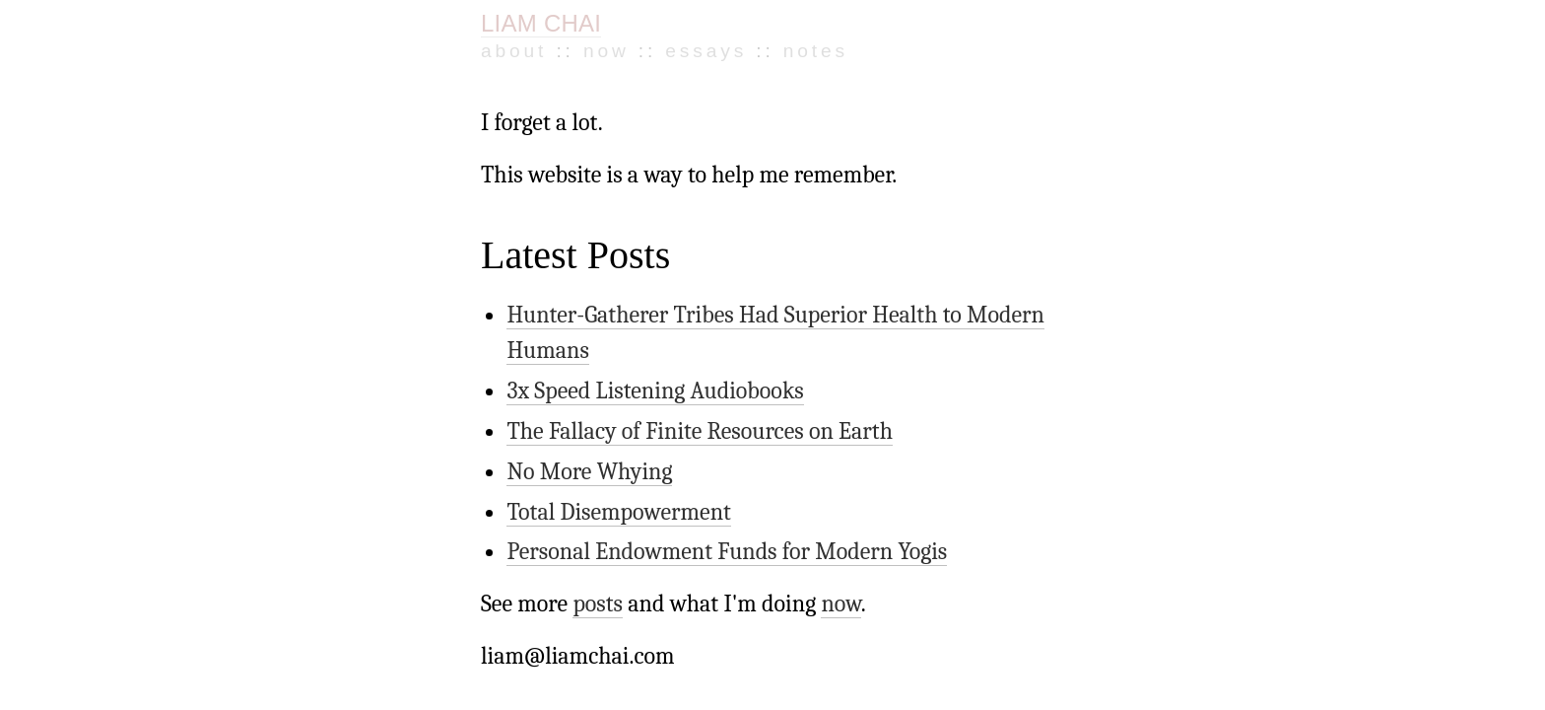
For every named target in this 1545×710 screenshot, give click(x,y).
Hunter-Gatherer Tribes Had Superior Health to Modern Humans (774, 290)
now (792, 509)
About (503, 45)
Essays (631, 45)
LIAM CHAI (541, 23)
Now (564, 45)
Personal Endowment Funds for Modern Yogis (694, 464)
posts (582, 509)
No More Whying (575, 394)
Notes (704, 45)
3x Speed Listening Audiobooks (632, 324)
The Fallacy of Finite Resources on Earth (671, 360)
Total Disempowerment (601, 429)
